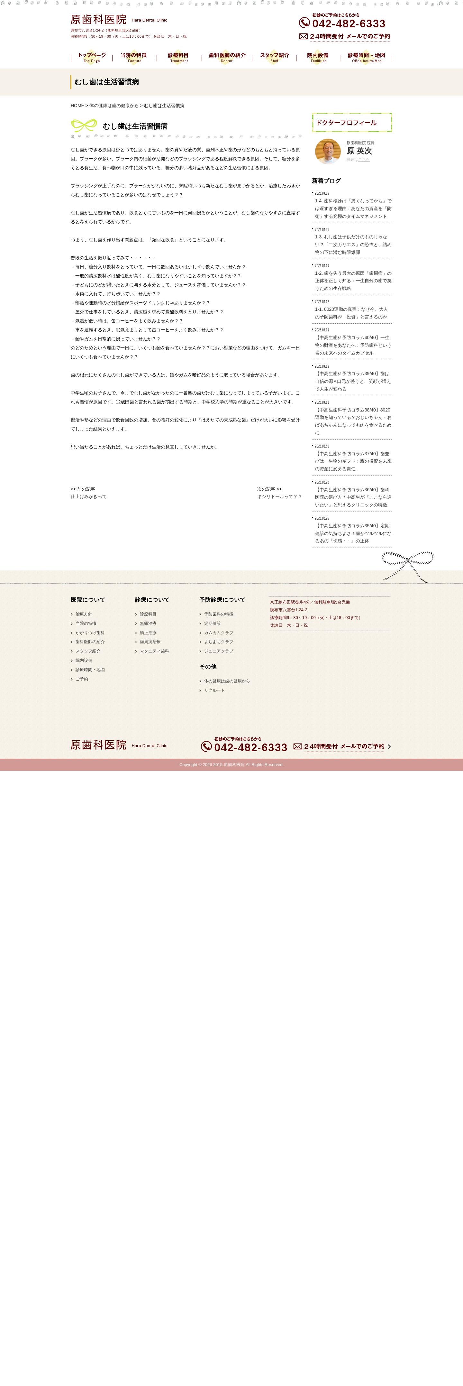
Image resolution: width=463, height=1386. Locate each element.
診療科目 (148, 614)
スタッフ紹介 (88, 651)
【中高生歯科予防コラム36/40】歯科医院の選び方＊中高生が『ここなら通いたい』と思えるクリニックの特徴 (353, 497)
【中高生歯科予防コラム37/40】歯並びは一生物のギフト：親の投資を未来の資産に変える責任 (353, 461)
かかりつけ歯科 (90, 632)
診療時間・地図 (90, 669)
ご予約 (82, 679)
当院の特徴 (86, 623)
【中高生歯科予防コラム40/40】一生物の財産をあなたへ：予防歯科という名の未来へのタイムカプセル (353, 345)
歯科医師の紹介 (90, 641)
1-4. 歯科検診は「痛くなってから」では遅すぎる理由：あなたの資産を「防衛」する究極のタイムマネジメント (353, 208)
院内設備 (84, 660)
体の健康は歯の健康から (227, 681)
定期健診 (212, 623)
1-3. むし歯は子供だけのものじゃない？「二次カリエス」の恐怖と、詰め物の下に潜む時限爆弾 (353, 244)
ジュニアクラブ (218, 651)
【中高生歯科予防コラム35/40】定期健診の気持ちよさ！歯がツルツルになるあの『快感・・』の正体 (353, 533)
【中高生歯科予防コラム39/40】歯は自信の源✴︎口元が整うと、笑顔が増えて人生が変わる (353, 381)
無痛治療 (148, 623)
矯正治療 (148, 632)
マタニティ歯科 (154, 651)
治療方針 (84, 614)
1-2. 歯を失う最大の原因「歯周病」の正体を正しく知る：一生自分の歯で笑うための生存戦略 (353, 281)
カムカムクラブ (218, 632)
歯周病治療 (150, 641)
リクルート (214, 690)
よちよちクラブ (218, 641)
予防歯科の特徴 (218, 614)
